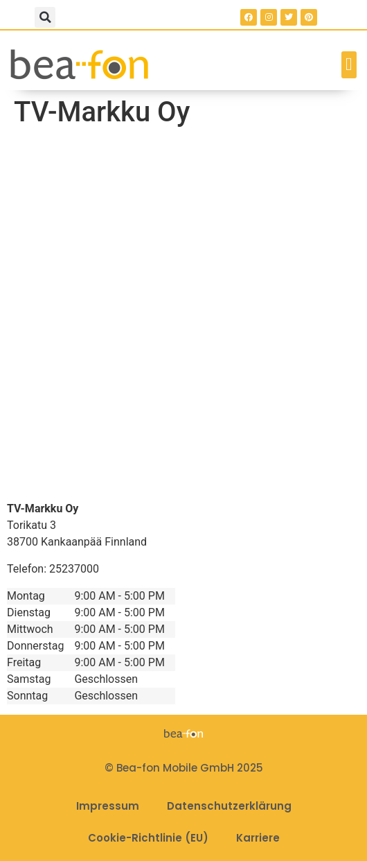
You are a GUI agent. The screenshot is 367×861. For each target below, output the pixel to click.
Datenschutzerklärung (229, 806)
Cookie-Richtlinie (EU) (148, 837)
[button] (45, 17)
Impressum (107, 806)
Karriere (258, 837)
